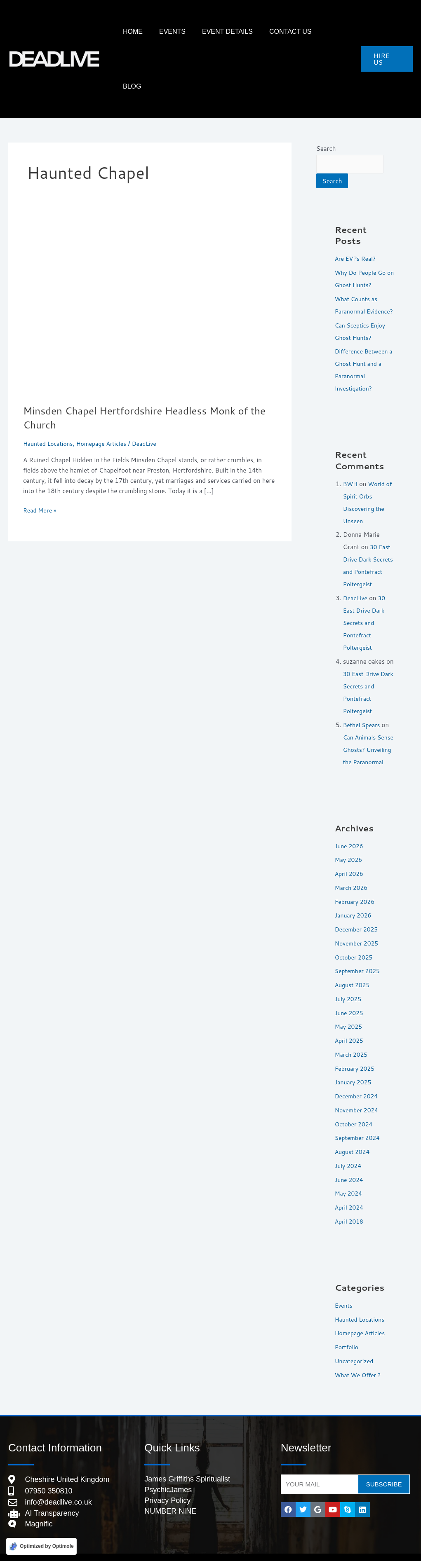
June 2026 (350, 829)
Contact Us (300, 31)
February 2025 (356, 1051)
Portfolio (347, 1330)
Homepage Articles (107, 388)
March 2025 (352, 1037)
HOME (167, 31)
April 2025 (350, 1023)
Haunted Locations (50, 388)
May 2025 (350, 1009)
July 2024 (349, 1148)
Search (326, 93)
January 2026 (354, 898)
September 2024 (359, 1120)
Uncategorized (355, 1344)
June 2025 (350, 996)
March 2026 (352, 870)
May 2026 (350, 842)
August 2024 (353, 1134)
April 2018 (350, 1204)
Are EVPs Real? (357, 204)
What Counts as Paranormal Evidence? (358, 257)
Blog (339, 31)
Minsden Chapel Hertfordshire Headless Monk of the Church (144, 362)
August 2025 (353, 968)
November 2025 (358, 926)
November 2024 (358, 1093)
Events (199, 31)
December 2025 (358, 912)
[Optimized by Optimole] (41, 1546)
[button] (386, 31)
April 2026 (350, 856)
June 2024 (350, 1162)
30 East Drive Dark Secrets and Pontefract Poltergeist (367, 530)
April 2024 (350, 1190)
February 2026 (356, 884)
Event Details (245, 31)
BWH (351, 442)
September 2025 (359, 954)
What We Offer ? (359, 1358)
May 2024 (350, 1176)
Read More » (41, 455)
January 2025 (354, 1065)
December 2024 (358, 1079)
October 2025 (355, 940)
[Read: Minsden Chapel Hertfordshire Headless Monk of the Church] (150, 254)
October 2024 (355, 1107)
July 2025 (349, 982)
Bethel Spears (363, 695)
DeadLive (356, 568)
